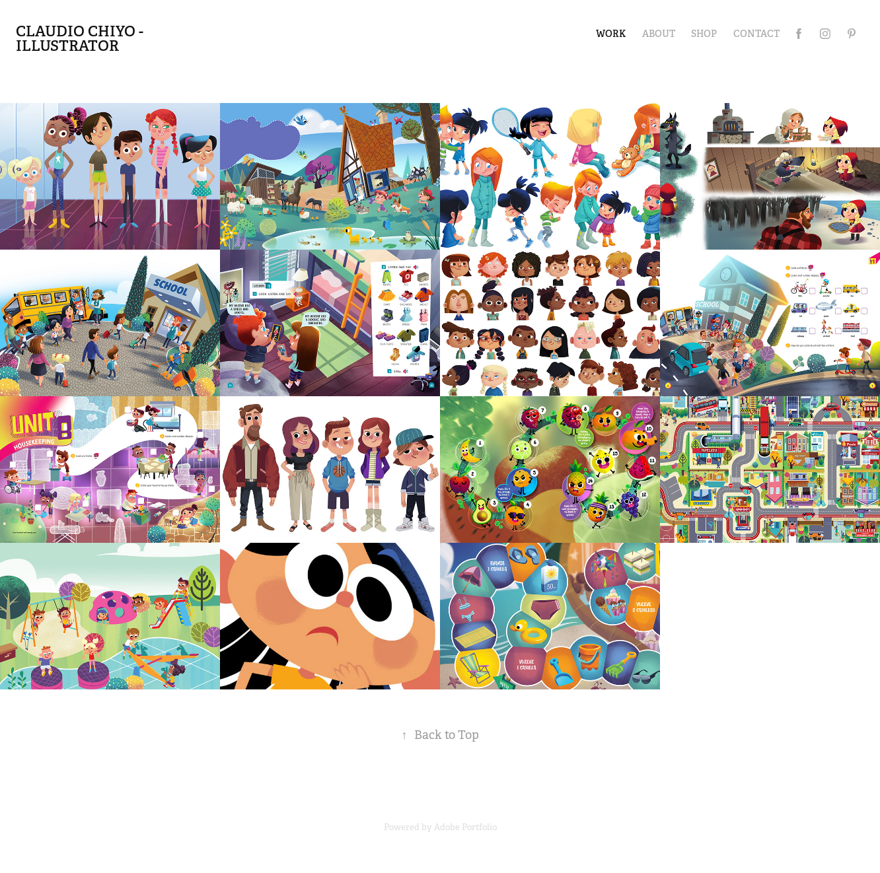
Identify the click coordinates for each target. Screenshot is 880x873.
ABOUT (658, 34)
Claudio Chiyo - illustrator (81, 38)
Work (611, 34)
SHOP (704, 34)
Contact (756, 34)
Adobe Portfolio (465, 827)
